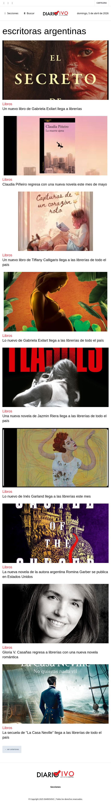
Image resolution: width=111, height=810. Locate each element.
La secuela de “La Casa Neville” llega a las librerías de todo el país (52, 735)
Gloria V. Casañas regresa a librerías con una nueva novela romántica (50, 654)
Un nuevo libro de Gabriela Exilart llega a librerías (42, 109)
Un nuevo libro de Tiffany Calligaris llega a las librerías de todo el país (54, 262)
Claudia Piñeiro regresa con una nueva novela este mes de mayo (54, 184)
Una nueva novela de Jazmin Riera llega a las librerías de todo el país (54, 418)
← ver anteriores (12, 749)
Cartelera (102, 3)
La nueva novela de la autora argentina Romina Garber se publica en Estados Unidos (55, 574)
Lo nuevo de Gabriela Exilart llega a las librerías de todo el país (53, 340)
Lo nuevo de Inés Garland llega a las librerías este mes (46, 496)
